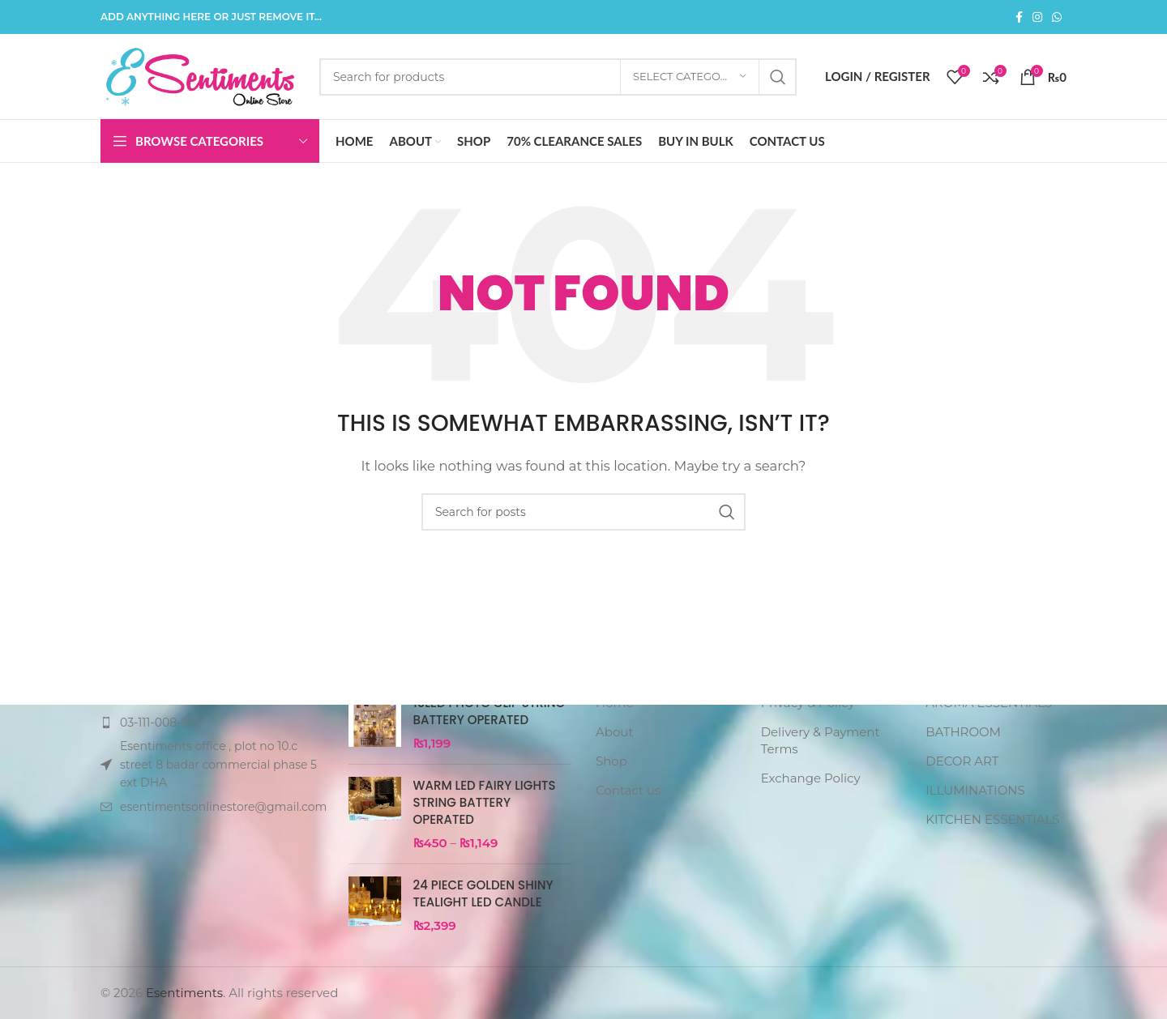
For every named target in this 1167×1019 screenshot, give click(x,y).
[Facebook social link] (1019, 17)
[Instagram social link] (1037, 17)
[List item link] (212, 722)
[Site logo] (201, 75)
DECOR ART (961, 761)
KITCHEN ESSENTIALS (992, 819)
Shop (611, 761)
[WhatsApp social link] (1057, 17)
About (615, 732)
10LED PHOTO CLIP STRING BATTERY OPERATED (489, 711)
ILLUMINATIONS (974, 790)
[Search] (558, 77)
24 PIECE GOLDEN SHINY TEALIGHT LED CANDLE (483, 893)
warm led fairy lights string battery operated (484, 802)
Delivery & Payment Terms (820, 740)
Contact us (628, 790)
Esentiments (184, 992)
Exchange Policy (811, 778)
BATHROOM (963, 732)
